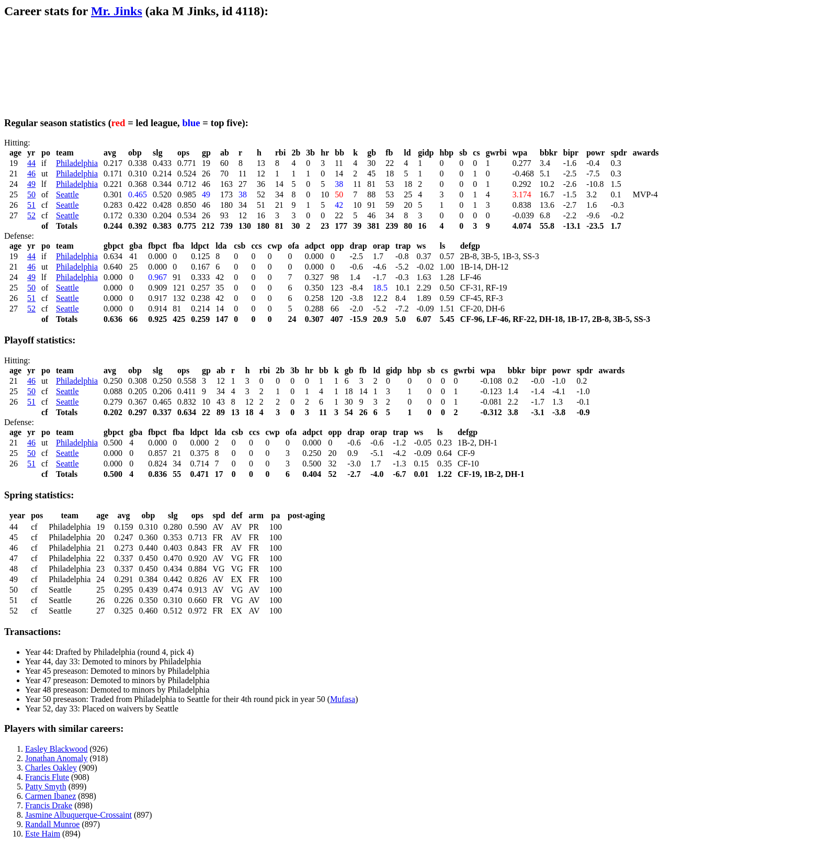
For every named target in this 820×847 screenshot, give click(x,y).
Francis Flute (47, 777)
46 (31, 173)
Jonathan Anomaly (56, 758)
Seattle (67, 194)
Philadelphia (77, 163)
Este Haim (42, 833)
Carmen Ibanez (50, 796)
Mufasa (342, 699)
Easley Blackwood (56, 748)
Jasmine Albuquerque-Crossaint (78, 814)
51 (31, 204)
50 (31, 194)
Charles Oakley (51, 767)
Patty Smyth (45, 786)
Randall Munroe (52, 824)
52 (31, 215)
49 (31, 184)
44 (31, 163)
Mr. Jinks (116, 11)
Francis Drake (48, 805)
